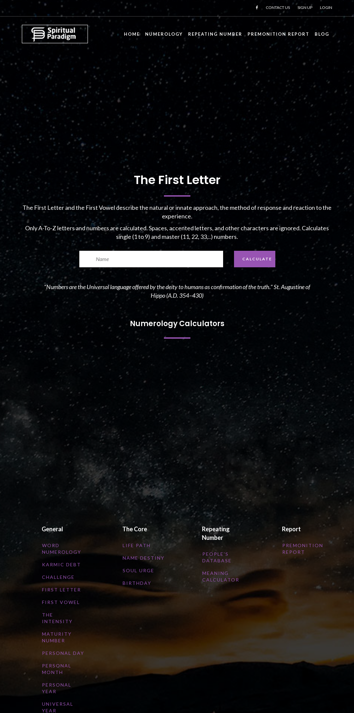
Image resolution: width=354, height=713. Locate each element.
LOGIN (326, 7)
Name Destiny (144, 558)
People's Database (217, 557)
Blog (322, 34)
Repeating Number (215, 34)
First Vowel (61, 602)
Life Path (137, 545)
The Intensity (57, 618)
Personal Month (56, 669)
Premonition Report (278, 34)
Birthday (137, 583)
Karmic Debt (61, 564)
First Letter (61, 589)
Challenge (58, 577)
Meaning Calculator (220, 576)
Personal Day (63, 653)
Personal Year (56, 688)
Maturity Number (57, 637)
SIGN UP (304, 7)
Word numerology (61, 549)
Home (132, 34)
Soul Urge (138, 570)
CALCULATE (257, 258)
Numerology (164, 34)
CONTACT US (278, 7)
